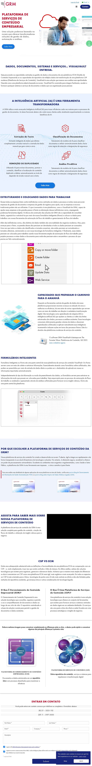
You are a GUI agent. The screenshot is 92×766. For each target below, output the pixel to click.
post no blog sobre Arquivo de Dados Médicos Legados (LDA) (54, 475)
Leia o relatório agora (57, 343)
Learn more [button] (82, 756)
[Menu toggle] (76, 6)
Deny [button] (65, 761)
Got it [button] (81, 761)
